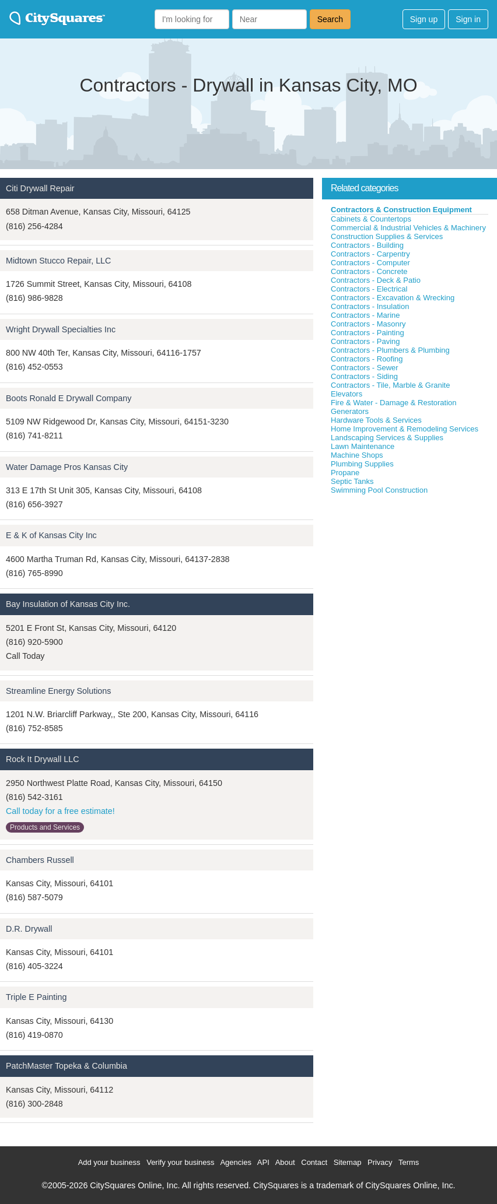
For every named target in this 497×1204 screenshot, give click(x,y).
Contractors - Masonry (368, 324)
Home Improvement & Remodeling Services (404, 428)
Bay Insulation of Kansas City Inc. (68, 604)
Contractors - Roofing (367, 358)
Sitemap (348, 1162)
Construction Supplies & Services (387, 236)
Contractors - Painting (367, 332)
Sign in (468, 19)
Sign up (424, 19)
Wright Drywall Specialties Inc (61, 329)
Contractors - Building (367, 245)
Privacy (380, 1162)
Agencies (235, 1162)
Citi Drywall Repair (40, 188)
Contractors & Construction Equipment (401, 209)
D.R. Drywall (29, 928)
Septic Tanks (352, 481)
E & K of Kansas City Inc (51, 535)
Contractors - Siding (364, 376)
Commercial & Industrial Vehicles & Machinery (408, 227)
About (285, 1162)
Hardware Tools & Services (376, 420)
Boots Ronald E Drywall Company (68, 398)
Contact (314, 1162)
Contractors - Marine (365, 315)
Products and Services (45, 827)
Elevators (346, 393)
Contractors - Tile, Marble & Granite (390, 385)
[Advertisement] (409, 582)
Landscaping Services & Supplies (387, 437)
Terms (408, 1162)
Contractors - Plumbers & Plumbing (390, 350)
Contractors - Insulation (370, 306)
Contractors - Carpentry (370, 254)
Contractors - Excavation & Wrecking (392, 297)
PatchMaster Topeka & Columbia (66, 1065)
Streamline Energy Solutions (58, 691)
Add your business (109, 1162)
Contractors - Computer (370, 262)
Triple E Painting (36, 997)
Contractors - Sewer (364, 367)
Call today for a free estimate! (60, 811)
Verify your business (180, 1162)
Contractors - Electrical (369, 289)
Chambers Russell (40, 860)
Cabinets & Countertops (371, 219)
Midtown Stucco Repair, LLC (58, 260)
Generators (350, 411)
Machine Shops (357, 455)
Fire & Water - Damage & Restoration (394, 402)
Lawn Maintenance (362, 446)
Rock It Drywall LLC (42, 759)
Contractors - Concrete (369, 271)
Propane (345, 472)
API (263, 1162)
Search (330, 19)
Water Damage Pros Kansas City (67, 467)
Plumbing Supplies (362, 463)
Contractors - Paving (365, 341)
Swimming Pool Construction (379, 490)
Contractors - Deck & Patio (376, 280)
